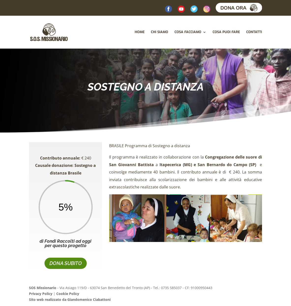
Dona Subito (65, 263)
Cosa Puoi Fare (226, 32)
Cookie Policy (67, 293)
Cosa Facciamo (188, 32)
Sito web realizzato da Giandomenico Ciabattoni (70, 299)
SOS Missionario (42, 287)
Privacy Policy (40, 293)
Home (140, 32)
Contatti (254, 32)
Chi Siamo (159, 32)
